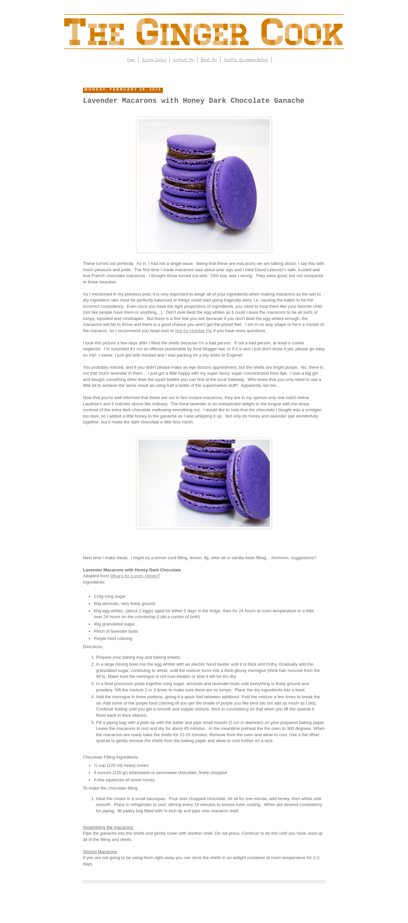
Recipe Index (154, 59)
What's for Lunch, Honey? (135, 575)
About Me (209, 59)
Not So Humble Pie (193, 330)
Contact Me (183, 59)
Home (131, 59)
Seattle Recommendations (246, 59)
